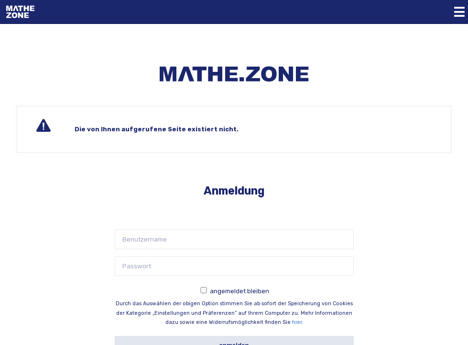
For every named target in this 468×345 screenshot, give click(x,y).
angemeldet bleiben (239, 291)
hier (297, 322)
